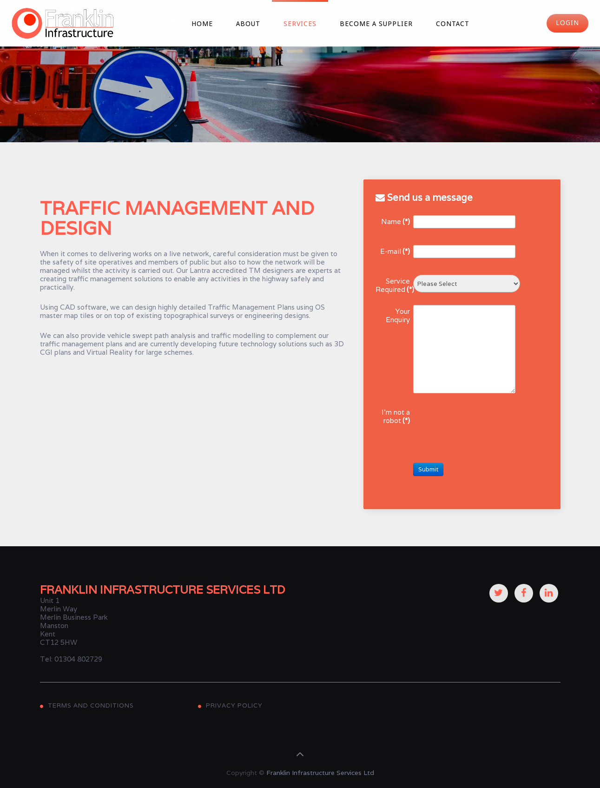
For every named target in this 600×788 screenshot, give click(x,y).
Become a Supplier (376, 24)
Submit (428, 469)
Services (300, 24)
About (248, 24)
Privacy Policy (234, 705)
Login (567, 23)
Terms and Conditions (91, 705)
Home (202, 24)
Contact (452, 24)
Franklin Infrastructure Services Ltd (320, 772)
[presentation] (483, 424)
